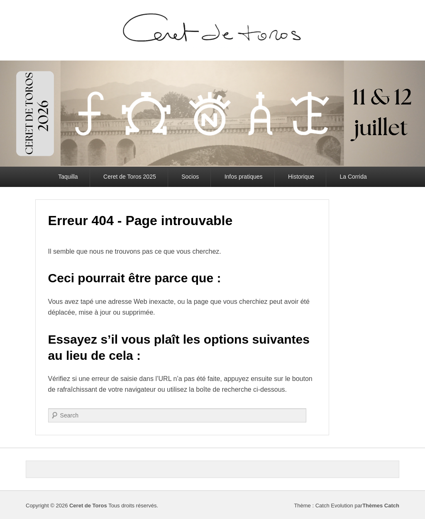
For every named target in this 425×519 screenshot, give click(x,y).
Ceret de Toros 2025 (129, 176)
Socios (190, 176)
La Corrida (353, 176)
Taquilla (68, 176)
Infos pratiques (244, 176)
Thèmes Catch (380, 505)
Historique (301, 176)
